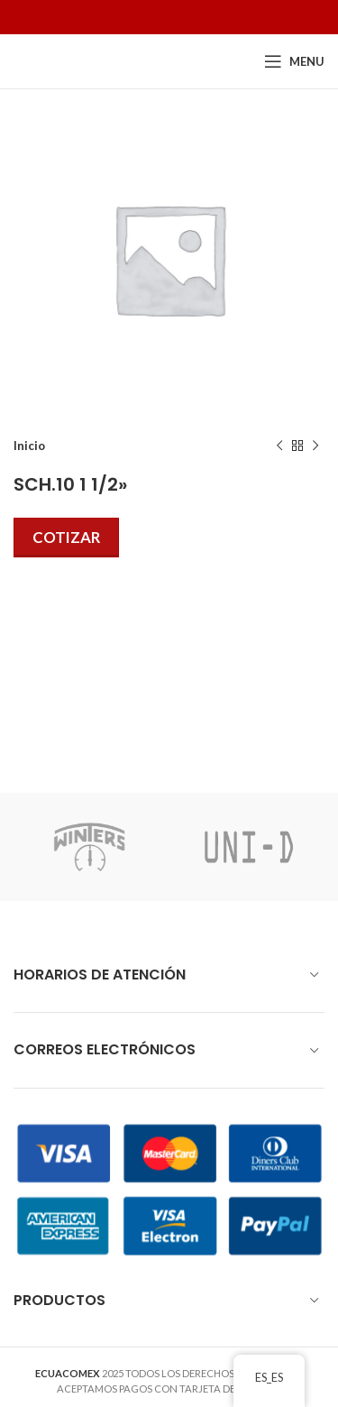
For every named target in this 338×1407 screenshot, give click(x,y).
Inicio (29, 445)
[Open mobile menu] (294, 61)
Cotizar (66, 537)
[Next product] (315, 446)
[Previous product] (279, 446)
